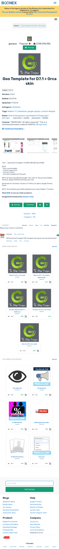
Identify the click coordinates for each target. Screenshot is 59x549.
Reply (15, 241)
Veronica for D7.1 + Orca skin (42, 309)
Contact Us (34, 522)
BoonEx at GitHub (36, 507)
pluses (26, 241)
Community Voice (9, 513)
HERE (8, 193)
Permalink (9, 241)
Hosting (39, 546)
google (30, 111)
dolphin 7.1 (12, 111)
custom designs (48, 111)
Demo (54, 546)
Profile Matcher (17, 422)
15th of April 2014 (19, 234)
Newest (24, 225)
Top (36, 225)
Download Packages (10, 527)
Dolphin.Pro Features (10, 522)
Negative (54, 225)
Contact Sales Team (10, 533)
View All (54, 246)
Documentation (35, 504)
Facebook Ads (41, 388)
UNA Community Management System (41, 13)
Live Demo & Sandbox (10, 524)
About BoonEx (35, 524)
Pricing (21, 546)
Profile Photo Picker (17, 457)
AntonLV (17, 390)
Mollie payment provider (41, 422)
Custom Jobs (35, 510)
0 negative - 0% (29, 217)
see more (42, 124)
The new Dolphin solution (12, 12)
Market (16, 26)
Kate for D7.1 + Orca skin (29, 344)
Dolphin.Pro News (9, 502)
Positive (46, 225)
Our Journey (7, 507)
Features (13, 546)
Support (30, 546)
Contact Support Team (38, 513)
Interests (41, 457)
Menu (54, 1)
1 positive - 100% (29, 214)
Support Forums (36, 502)
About (47, 546)
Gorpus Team (28, 197)
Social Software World (11, 510)
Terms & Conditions (37, 530)
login (6, 228)
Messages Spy (17, 388)
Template (16, 107)
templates (22, 111)
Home (5, 546)
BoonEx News (7, 504)
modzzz (42, 390)
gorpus (37, 111)
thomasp (9, 234)
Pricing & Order (8, 530)
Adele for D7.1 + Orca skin (17, 275)
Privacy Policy (35, 527)
